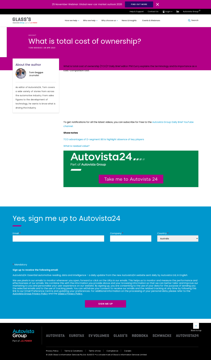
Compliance (112, 351)
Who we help (89, 20)
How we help (71, 20)
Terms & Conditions (73, 351)
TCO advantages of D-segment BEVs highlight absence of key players (103, 139)
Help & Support (137, 11)
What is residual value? (76, 146)
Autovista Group (190, 11)
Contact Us (153, 11)
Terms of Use (95, 351)
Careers (127, 351)
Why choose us (108, 20)
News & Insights (129, 20)
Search (193, 20)
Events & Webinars (151, 20)
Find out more (139, 4)
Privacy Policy (52, 351)
